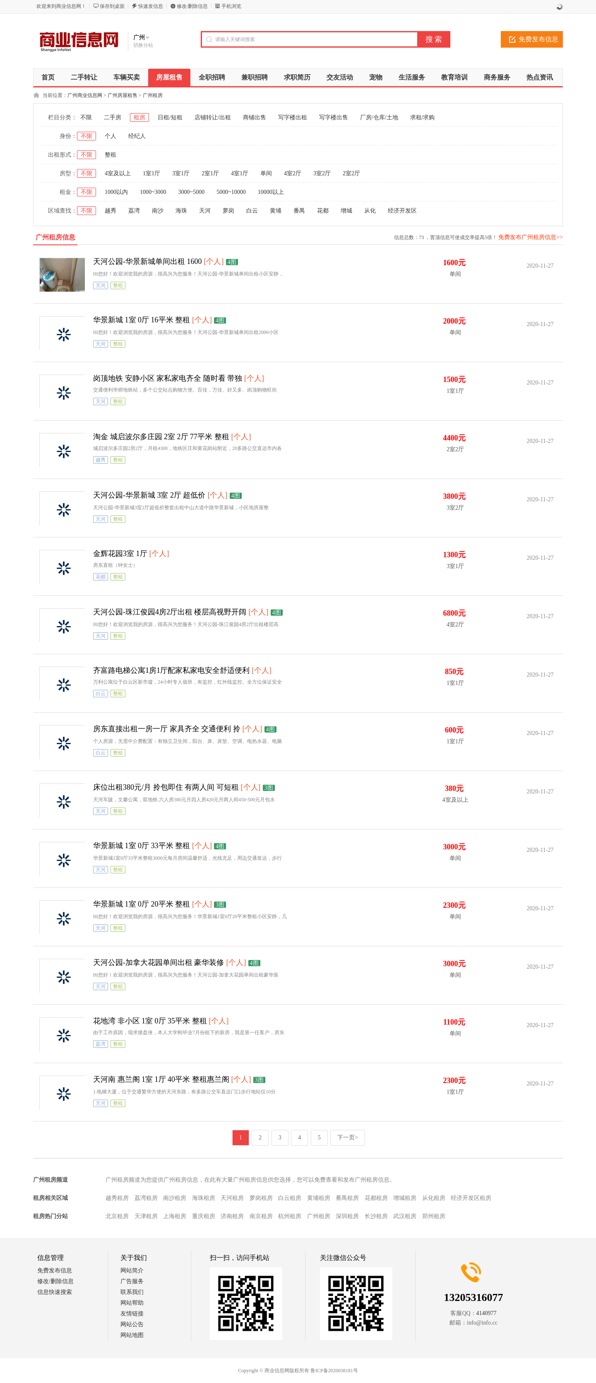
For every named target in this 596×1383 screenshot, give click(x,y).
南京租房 (261, 1216)
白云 (252, 211)
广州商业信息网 (84, 95)
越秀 (110, 211)
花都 (323, 211)
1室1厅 (151, 173)
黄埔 (275, 211)
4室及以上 (118, 173)
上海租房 (174, 1216)
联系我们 (132, 1292)
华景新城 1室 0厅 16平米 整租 (141, 320)
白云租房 (289, 1198)
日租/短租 (170, 117)
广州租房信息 (55, 237)
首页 (48, 77)
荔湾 (134, 211)
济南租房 (232, 1216)
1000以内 (116, 192)
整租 (110, 155)
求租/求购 (422, 117)
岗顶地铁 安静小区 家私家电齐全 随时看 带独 (167, 378)
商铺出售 (254, 117)
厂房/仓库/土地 (379, 117)
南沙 (157, 211)
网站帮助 (132, 1303)
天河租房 (232, 1198)
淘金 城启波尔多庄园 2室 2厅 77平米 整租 (161, 437)
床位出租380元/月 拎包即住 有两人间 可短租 (166, 787)
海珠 (181, 211)
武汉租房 (404, 1216)
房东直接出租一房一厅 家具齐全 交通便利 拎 (166, 729)
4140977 (486, 1313)
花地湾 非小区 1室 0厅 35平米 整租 (150, 1021)
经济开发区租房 (471, 1198)
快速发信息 (150, 6)
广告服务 (132, 1281)
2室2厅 (351, 173)
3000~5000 (191, 192)
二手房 (112, 117)
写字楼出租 (292, 117)
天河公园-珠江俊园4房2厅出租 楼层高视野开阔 (170, 612)
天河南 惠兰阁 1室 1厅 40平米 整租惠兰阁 (161, 1079)
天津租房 (146, 1216)
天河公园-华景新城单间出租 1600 (147, 261)
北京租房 (117, 1216)
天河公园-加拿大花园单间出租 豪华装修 (158, 962)
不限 (86, 117)
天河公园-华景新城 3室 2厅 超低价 (149, 495)
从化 (370, 211)
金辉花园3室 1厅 (120, 553)
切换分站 (143, 45)
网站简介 (132, 1270)
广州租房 (153, 95)
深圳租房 (347, 1216)
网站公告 (132, 1324)
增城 (346, 211)
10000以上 (271, 192)
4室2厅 (292, 173)
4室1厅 (239, 173)
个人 (110, 136)
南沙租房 (174, 1198)
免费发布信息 (538, 39)
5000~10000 (231, 192)
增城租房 (404, 1198)
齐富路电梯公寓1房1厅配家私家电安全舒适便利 (171, 670)
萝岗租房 (261, 1198)
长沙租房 (376, 1216)
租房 (139, 117)
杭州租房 (289, 1216)
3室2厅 (322, 173)
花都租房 (376, 1198)
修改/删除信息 (192, 6)
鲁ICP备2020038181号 (334, 1370)
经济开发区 (402, 211)
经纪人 (137, 136)
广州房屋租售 (122, 95)
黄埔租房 (318, 1198)
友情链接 (132, 1313)
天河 (205, 211)
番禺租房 (347, 1198)
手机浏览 (231, 6)
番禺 (299, 211)
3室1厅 (181, 173)
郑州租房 (433, 1216)
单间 (266, 173)
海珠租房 (203, 1198)
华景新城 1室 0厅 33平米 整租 (141, 845)
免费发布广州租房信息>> (530, 237)
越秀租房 (117, 1198)
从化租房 (433, 1198)
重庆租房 (203, 1216)
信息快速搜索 (54, 1292)
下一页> (347, 1137)
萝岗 (228, 211)
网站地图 (132, 1335)
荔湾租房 (146, 1198)
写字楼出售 (333, 117)
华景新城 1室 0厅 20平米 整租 (141, 904)
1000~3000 (153, 192)
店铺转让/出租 (213, 117)
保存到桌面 (112, 6)
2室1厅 (210, 173)
